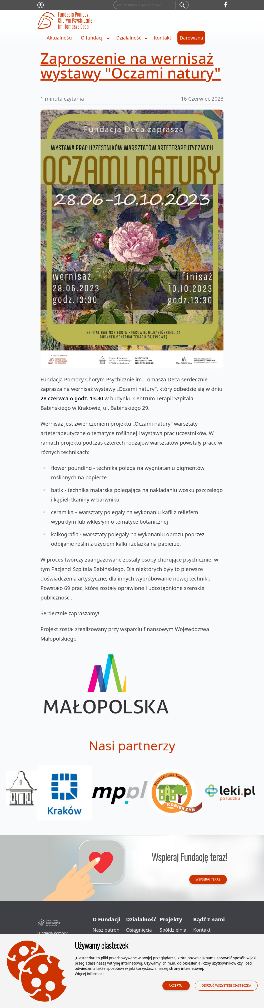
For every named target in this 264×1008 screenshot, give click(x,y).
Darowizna (191, 38)
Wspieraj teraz (208, 879)
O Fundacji (107, 919)
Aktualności (59, 38)
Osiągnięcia (139, 930)
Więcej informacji (89, 974)
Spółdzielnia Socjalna (173, 934)
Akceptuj (176, 986)
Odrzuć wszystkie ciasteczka (226, 986)
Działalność (128, 38)
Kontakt (162, 38)
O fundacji (92, 38)
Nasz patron (106, 930)
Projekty (171, 919)
